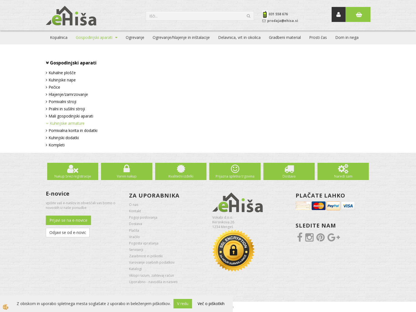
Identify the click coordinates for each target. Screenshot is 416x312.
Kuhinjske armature (67, 123)
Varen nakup (127, 176)
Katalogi (135, 268)
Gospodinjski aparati (94, 37)
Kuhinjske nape (62, 80)
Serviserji (136, 249)
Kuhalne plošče (62, 72)
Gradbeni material (285, 37)
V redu (182, 303)
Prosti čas (318, 37)
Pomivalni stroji (62, 101)
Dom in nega (347, 37)
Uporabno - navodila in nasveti (153, 281)
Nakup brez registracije (72, 176)
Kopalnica (58, 37)
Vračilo (134, 236)
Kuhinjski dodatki (64, 137)
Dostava (289, 176)
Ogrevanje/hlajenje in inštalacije (181, 37)
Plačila (134, 230)
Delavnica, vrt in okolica (239, 37)
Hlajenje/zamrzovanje (68, 94)
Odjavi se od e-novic (67, 232)
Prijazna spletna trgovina (235, 176)
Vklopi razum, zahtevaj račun (151, 275)
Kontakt (135, 211)
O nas (133, 204)
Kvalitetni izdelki (180, 176)
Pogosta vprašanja (143, 243)
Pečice (54, 87)
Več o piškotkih (211, 303)
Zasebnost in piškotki (146, 256)
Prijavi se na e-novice (68, 220)
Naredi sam (343, 176)
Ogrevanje (135, 37)
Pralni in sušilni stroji (67, 108)
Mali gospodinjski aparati (71, 116)
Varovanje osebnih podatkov (152, 262)
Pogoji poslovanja (143, 217)
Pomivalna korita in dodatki (73, 130)
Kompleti (57, 145)
